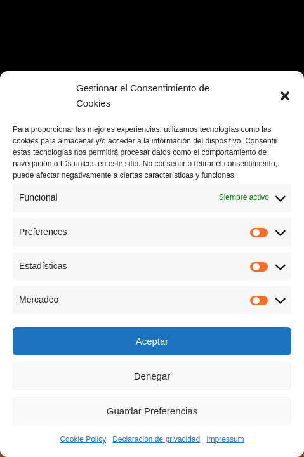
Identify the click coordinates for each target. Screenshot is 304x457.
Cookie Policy (83, 439)
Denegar (152, 376)
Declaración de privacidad (156, 439)
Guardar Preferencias (152, 411)
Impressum (225, 439)
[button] (285, 95)
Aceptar (152, 341)
